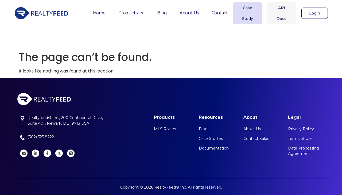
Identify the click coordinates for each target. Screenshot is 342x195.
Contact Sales (256, 138)
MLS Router (165, 129)
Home (99, 10)
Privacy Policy (301, 129)
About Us (189, 10)
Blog (162, 10)
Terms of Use (300, 138)
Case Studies (211, 138)
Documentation (214, 148)
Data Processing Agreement (303, 151)
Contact (220, 10)
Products (131, 10)
